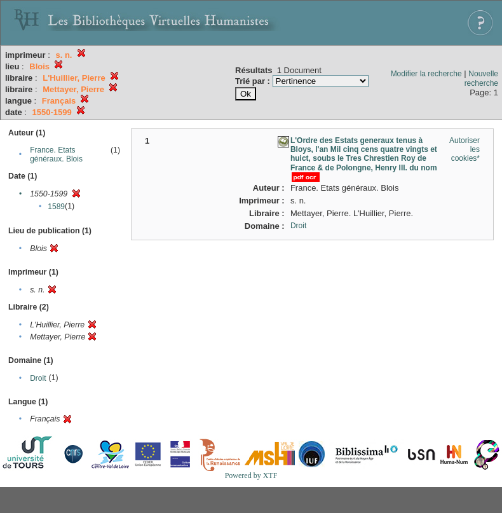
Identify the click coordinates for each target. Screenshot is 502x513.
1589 (56, 206)
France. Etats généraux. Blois (56, 154)
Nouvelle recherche (481, 78)
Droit (38, 378)
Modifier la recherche (426, 73)
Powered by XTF (251, 475)
